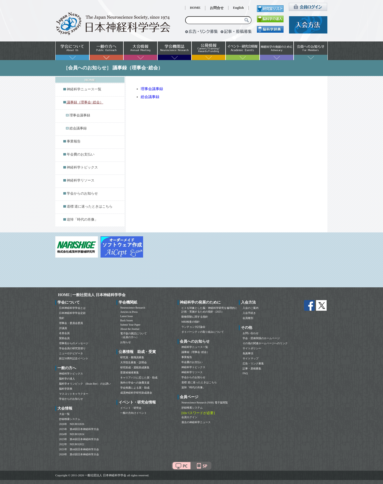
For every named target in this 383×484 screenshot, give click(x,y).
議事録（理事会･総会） (195, 352)
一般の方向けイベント (133, 412)
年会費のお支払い (80, 154)
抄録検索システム (69, 419)
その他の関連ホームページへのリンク (265, 343)
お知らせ (125, 342)
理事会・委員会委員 (71, 323)
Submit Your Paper (130, 324)
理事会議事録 (79, 115)
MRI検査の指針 (190, 321)
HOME (195, 8)
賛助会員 (64, 338)
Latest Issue (126, 316)
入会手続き (249, 313)
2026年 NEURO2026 (71, 424)
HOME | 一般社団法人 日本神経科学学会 (92, 295)
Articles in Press (129, 311)
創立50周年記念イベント (73, 358)
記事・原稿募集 (252, 368)
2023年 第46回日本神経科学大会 (79, 439)
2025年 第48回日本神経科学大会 (79, 429)
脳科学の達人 (67, 378)
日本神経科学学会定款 (72, 313)
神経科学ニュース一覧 (84, 89)
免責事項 (248, 353)
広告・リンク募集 (253, 363)
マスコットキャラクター (73, 393)
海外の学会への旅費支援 (134, 382)
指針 (61, 318)
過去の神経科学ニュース (196, 422)
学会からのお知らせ (82, 193)
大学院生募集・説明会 (133, 362)
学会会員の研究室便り (72, 348)
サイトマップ (251, 358)
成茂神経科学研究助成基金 (136, 392)
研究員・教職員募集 (132, 357)
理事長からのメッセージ (73, 343)
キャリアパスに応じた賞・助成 (138, 377)
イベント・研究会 (130, 407)
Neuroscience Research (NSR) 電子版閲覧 (204, 402)
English (238, 8)
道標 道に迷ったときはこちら (90, 206)
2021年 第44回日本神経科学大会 (79, 449)
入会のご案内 (251, 307)
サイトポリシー (252, 348)
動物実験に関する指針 (194, 316)
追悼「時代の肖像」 (82, 219)
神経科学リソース (80, 180)
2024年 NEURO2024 (71, 434)
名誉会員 (64, 333)
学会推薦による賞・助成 (134, 387)
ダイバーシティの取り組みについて (202, 331)
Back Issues (126, 320)
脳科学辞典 (65, 388)
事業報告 (74, 141)
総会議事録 (78, 128)
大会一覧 (64, 414)
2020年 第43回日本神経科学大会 (79, 454)
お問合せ (217, 8)
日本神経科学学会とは (72, 307)
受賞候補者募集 (129, 372)
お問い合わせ (251, 333)
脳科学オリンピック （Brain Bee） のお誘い (85, 383)
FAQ (245, 373)
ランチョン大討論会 (193, 326)
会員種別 (248, 318)
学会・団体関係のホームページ (261, 338)
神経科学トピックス (82, 167)
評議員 (63, 328)
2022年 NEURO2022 (71, 444)
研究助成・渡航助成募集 (134, 367)
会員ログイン (189, 417)
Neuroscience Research (132, 307)
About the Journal (129, 328)
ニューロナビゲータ (71, 353)
